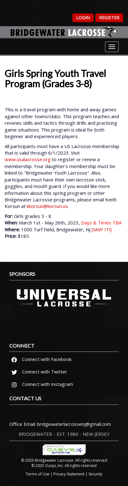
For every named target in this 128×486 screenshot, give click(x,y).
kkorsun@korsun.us (47, 206)
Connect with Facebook (40, 359)
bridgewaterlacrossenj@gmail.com (74, 424)
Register (109, 18)
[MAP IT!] (102, 229)
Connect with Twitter (38, 371)
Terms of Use (37, 474)
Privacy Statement (69, 474)
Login (83, 18)
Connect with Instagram (41, 384)
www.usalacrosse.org (28, 159)
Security (95, 474)
